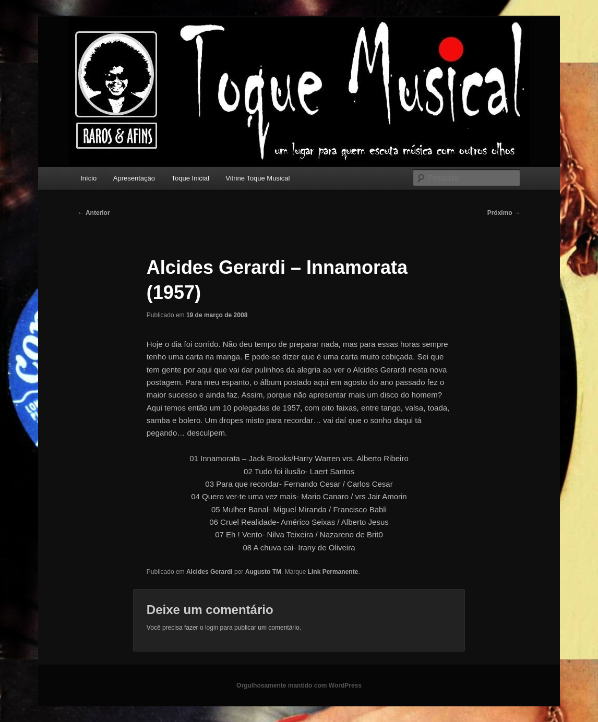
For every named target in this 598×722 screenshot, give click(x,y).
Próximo (503, 212)
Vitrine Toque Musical (257, 178)
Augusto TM (263, 571)
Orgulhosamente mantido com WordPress (299, 685)
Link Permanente (333, 571)
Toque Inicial (190, 178)
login (211, 627)
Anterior (94, 212)
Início (88, 178)
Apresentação (134, 178)
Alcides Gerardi (209, 571)
